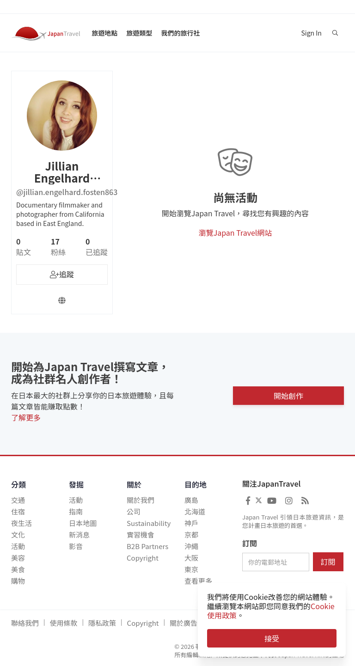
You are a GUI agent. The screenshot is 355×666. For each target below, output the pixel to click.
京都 (191, 534)
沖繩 (191, 546)
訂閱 (249, 543)
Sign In (311, 32)
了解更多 (26, 417)
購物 (18, 581)
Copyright (143, 557)
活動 (18, 546)
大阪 (191, 557)
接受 (271, 638)
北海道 (194, 511)
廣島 (191, 500)
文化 (18, 534)
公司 (134, 511)
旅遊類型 (139, 32)
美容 (18, 557)
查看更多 (198, 581)
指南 (76, 511)
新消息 (79, 534)
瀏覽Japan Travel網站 (235, 232)
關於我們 (140, 500)
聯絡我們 (25, 623)
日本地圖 (83, 523)
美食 (18, 569)
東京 (191, 569)
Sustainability (149, 523)
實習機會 (140, 534)
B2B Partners (147, 546)
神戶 (191, 523)
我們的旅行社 (180, 32)
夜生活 (21, 523)
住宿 (18, 511)
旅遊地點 (104, 32)
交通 (18, 500)
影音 (76, 546)
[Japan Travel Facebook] (248, 500)
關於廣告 (183, 623)
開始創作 (288, 393)
